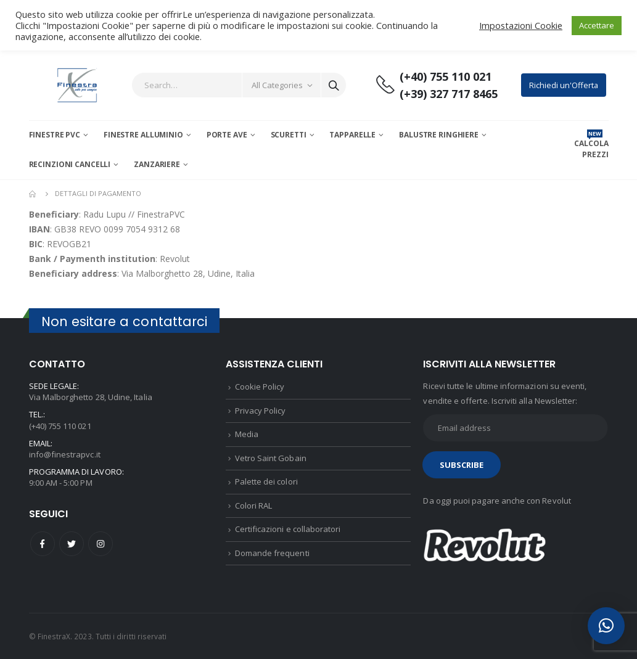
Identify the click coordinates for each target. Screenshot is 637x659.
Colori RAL (254, 505)
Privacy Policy (260, 410)
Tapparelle (352, 134)
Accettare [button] (596, 25)
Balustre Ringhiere (439, 134)
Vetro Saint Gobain (270, 458)
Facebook (42, 543)
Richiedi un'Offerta (563, 85)
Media (246, 434)
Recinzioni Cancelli (70, 164)
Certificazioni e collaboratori (288, 528)
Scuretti (288, 134)
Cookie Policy (260, 386)
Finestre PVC (55, 134)
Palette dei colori (266, 481)
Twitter (71, 543)
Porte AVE (227, 134)
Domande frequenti (272, 553)
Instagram (100, 543)
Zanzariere (157, 164)
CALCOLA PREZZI (591, 149)
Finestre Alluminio (143, 134)
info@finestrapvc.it (65, 454)
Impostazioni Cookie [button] (520, 25)
